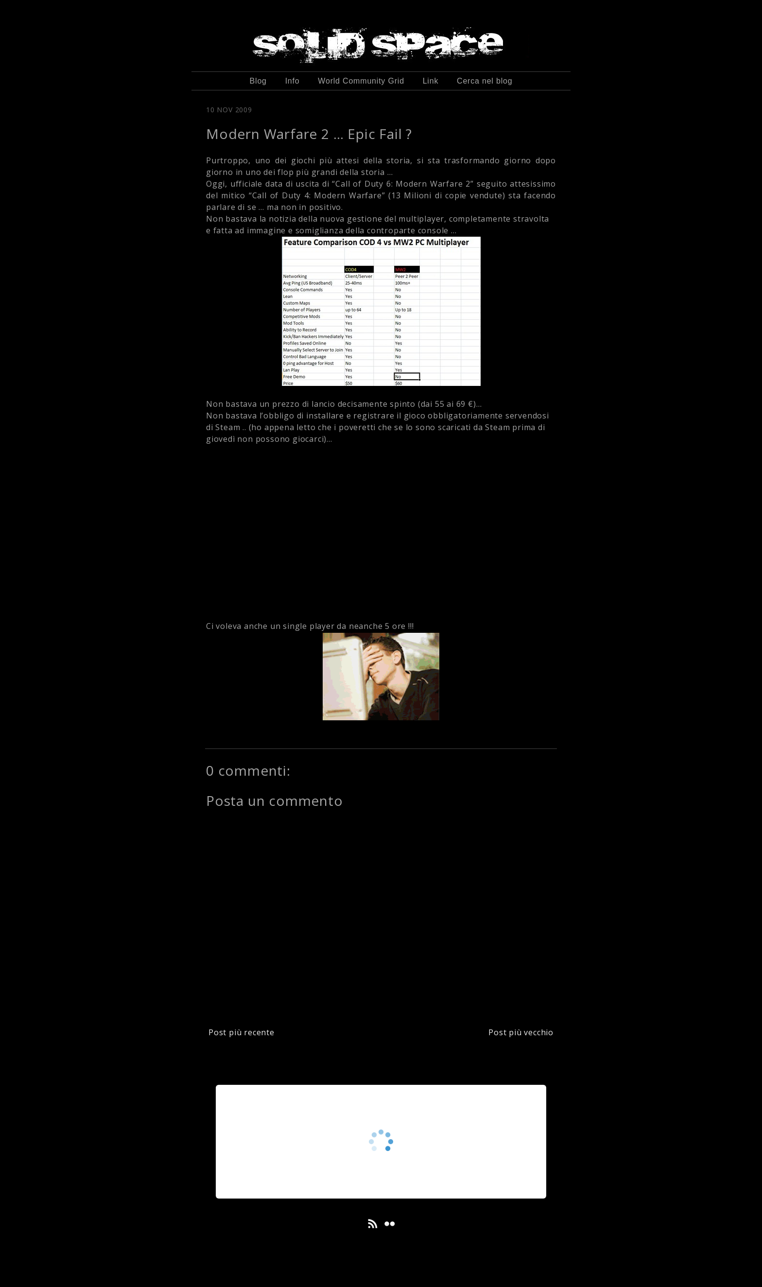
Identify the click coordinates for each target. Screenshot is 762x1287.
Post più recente (241, 1032)
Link (431, 81)
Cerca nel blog (484, 81)
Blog (258, 81)
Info (292, 81)
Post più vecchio (521, 1032)
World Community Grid (361, 81)
